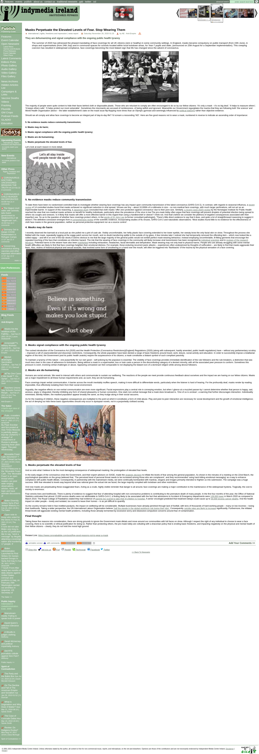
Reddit (66, 549)
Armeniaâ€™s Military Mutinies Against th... (9, 345)
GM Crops (7, 112)
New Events (7, 155)
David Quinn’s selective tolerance (10, 624)
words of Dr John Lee (114, 217)
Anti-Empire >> (7, 401)
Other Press (8, 55)
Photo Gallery (9, 65)
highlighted (83, 242)
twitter (88, 1)
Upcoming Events (11, 140)
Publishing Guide (8, 31)
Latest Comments (11, 58)
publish (28, 1)
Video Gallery (9, 72)
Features (6, 36)
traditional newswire (67, 1)
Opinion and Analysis (11, 49)
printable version (34, 543)
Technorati (79, 549)
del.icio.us (44, 549)
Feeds (4, 274)
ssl (94, 1)
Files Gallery (8, 76)
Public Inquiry (8, 601)
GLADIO (6, 119)
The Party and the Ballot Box (9, 674)
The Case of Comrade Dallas (9, 717)
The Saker (6, 406)
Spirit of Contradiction (8, 667)
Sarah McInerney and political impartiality (11, 644)
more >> (18, 260)
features (9, 1)
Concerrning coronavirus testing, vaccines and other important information (11, 250)
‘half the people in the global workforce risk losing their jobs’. (141, 508)
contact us (49, 1)
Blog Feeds (7, 315)
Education (7, 123)
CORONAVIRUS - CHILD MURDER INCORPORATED (10, 196)
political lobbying (187, 110)
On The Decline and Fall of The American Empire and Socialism (10, 689)
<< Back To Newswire (141, 552)
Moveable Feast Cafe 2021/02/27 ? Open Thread (10, 457)
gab (81, 1)
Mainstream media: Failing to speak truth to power (10, 616)
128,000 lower (217, 496)
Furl (56, 549)
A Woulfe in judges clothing (8, 633)
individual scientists (210, 240)
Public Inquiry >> (7, 662)
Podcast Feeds (9, 116)
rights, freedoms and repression (53, 33)
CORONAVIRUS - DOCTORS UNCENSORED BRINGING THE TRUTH (10, 182)
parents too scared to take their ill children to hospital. (120, 498)
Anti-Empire (7, 322)
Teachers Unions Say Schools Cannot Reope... (10, 390)
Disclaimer (230, 749)
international (33, 33)
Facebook (93, 549)
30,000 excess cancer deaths (224, 498)
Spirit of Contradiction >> (11, 739)
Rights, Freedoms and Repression (11, 143)
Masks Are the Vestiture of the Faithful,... (9, 331)
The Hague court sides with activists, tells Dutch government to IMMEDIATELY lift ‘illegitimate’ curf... (10, 214)
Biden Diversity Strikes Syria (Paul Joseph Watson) (10, 503)
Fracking (6, 105)
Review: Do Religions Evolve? (9, 728)
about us (38, 1)
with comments (52, 543)
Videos (5, 101)
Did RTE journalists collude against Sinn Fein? (10, 653)
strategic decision (133, 475)
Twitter (105, 549)
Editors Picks (8, 62)
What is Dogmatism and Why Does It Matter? (11, 704)
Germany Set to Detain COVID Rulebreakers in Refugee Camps (9, 233)
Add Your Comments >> (242, 543)
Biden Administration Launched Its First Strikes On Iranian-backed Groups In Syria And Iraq (10, 554)
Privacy (4, 751)
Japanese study (81, 210)
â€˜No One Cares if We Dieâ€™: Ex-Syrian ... (11, 376)
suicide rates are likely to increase (200, 508)
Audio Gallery (9, 69)
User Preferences (10, 268)
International (8, 143)
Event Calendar (10, 40)
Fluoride (6, 109)
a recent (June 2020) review (197, 210)
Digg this (31, 549)
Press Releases (9, 51)
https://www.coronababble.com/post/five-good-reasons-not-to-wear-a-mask (73, 535)
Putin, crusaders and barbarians (10, 416)
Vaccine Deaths (10, 98)
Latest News (8, 47)
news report (73, 33)
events (19, 1)
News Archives (9, 81)
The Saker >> (6, 597)
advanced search (222, 2)
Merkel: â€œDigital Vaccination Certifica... (6, 361)
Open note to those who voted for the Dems (10, 517)
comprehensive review (82, 219)
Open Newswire (10, 43)
